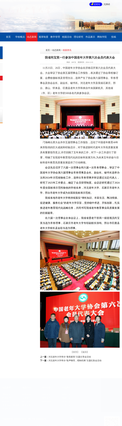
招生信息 (46, 384)
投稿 (113, 37)
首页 (8, 37)
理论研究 (78, 37)
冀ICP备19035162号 (37, 415)
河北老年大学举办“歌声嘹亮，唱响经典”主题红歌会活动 (75, 360)
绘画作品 (66, 394)
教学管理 (55, 37)
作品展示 (90, 37)
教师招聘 (46, 398)
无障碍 (107, 4)
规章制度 (43, 37)
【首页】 (75, 352)
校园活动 (67, 37)
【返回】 (84, 352)
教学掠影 (26, 401)
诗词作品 (66, 401)
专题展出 (26, 394)
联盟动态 (18, 91)
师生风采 (26, 398)
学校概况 (20, 37)
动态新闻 (31, 37)
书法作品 (66, 398)
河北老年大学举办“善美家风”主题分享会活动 (70, 357)
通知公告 (18, 65)
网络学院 (102, 37)
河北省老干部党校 (22, 84)
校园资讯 (18, 78)
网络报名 (46, 394)
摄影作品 (66, 391)
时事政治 (18, 72)
